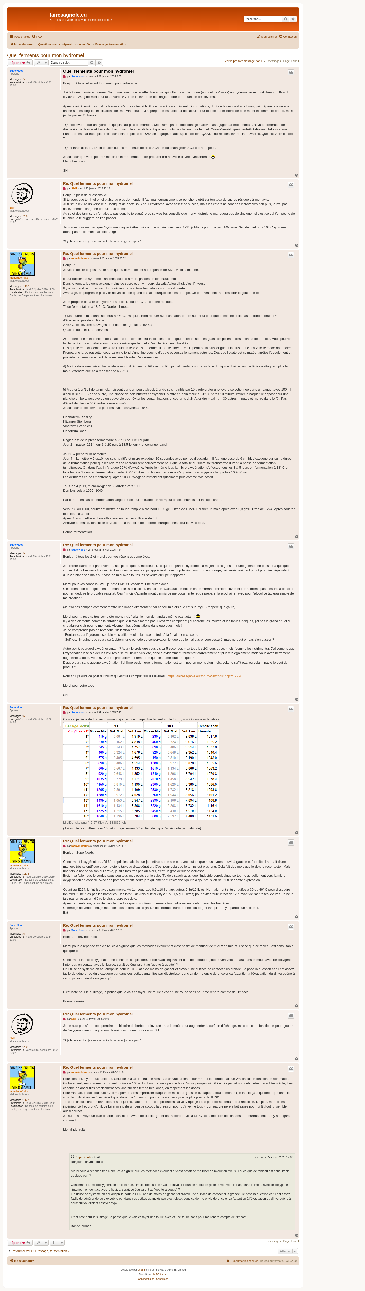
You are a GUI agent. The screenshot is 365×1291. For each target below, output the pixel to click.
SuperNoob (16, 70)
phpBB (141, 1269)
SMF (12, 207)
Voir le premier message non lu (244, 61)
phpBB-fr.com (159, 1274)
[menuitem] (37, 37)
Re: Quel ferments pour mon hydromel (98, 183)
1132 (26, 286)
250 (25, 216)
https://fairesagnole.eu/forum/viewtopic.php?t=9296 (204, 676)
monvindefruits (19, 277)
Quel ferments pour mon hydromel (45, 55)
